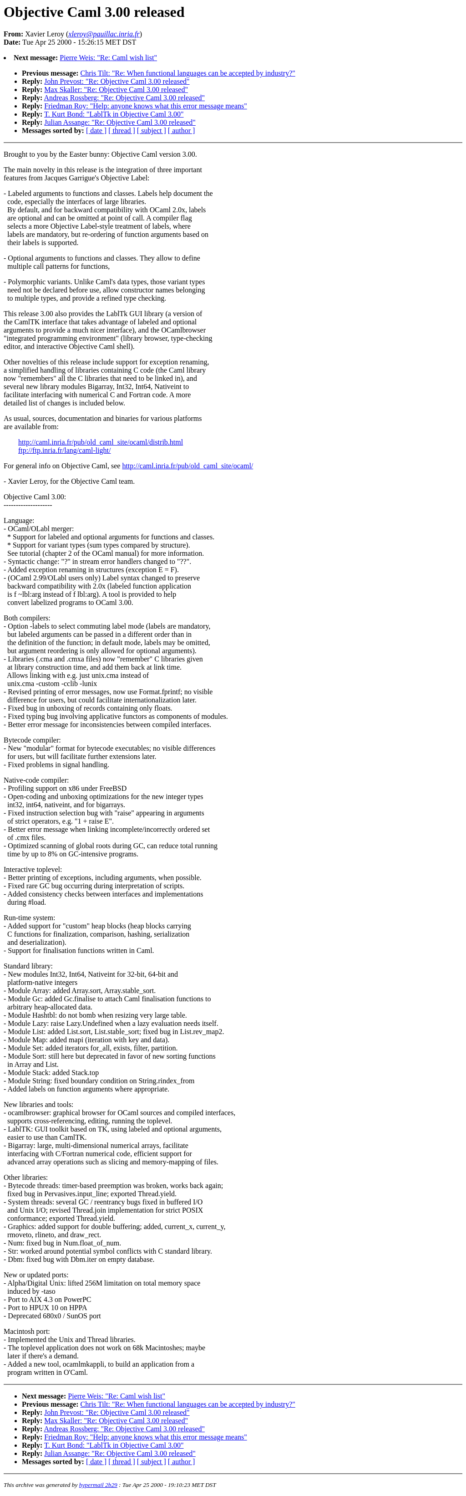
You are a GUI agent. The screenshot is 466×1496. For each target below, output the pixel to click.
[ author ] (181, 130)
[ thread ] (121, 130)
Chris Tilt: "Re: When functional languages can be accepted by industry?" (188, 73)
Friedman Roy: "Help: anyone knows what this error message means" (145, 106)
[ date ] (96, 130)
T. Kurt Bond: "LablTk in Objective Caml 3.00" (114, 114)
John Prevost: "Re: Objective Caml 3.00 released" (116, 81)
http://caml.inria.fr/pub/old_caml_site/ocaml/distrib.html (100, 442)
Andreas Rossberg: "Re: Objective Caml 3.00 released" (124, 98)
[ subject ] (151, 130)
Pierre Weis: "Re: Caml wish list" (108, 57)
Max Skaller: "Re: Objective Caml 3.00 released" (116, 89)
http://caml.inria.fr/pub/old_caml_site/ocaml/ (187, 466)
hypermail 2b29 (98, 1484)
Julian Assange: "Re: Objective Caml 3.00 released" (120, 122)
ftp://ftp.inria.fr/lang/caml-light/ (64, 450)
